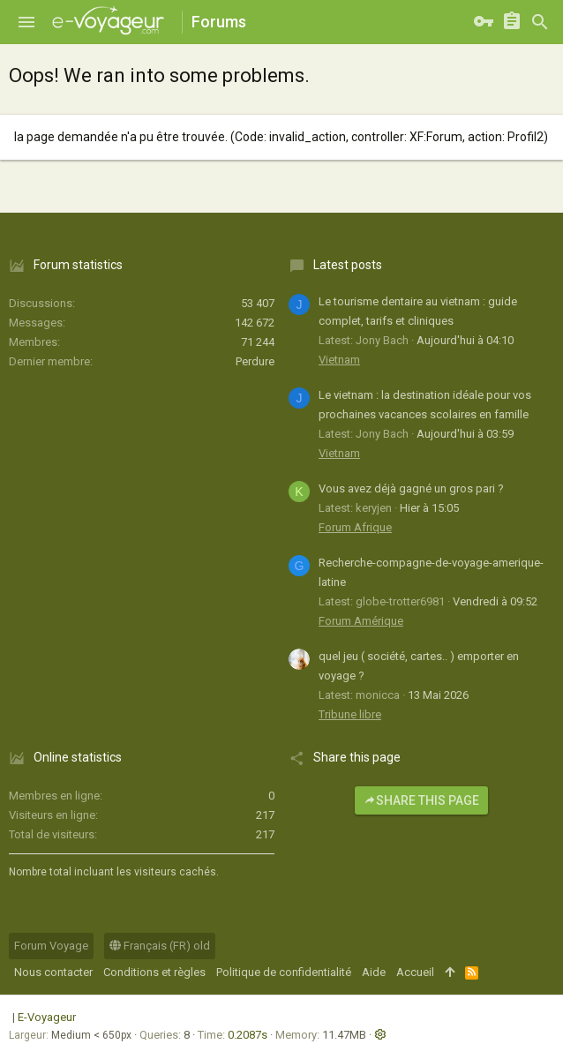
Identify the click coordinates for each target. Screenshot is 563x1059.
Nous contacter (53, 972)
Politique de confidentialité (283, 972)
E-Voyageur (47, 1017)
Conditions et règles (154, 972)
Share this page (421, 800)
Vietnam (339, 359)
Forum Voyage (51, 945)
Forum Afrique (355, 527)
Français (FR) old (159, 945)
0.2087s (247, 1034)
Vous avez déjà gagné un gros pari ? (411, 488)
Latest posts (347, 265)
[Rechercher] (540, 22)
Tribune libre (350, 714)
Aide (374, 972)
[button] (26, 22)
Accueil (415, 972)
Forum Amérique (361, 620)
